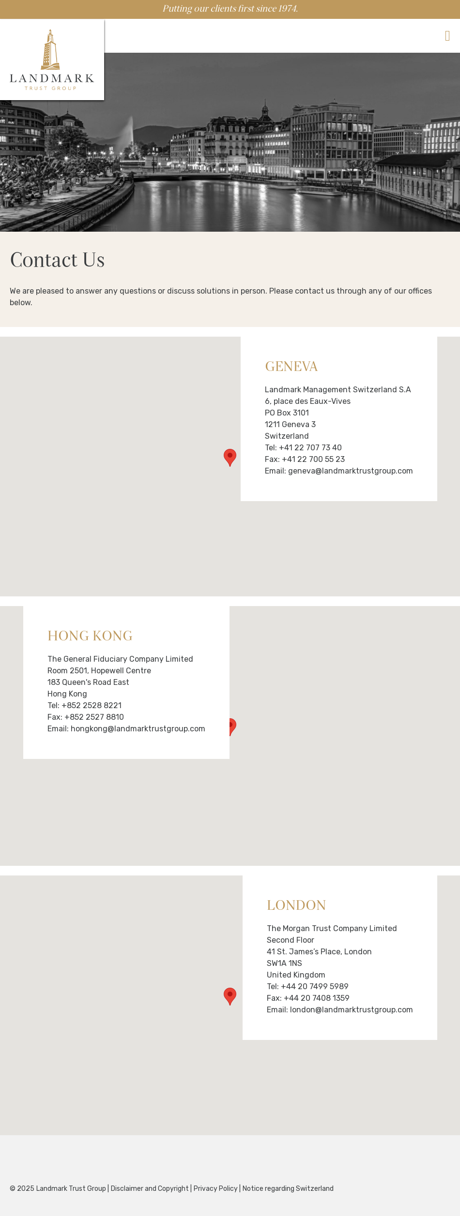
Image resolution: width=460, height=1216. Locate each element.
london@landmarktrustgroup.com (350, 1009)
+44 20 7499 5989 (315, 986)
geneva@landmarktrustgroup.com (349, 470)
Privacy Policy (216, 1189)
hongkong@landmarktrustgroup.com (137, 728)
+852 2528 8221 (91, 705)
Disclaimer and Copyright (150, 1189)
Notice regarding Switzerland (288, 1189)
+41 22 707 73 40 (310, 447)
